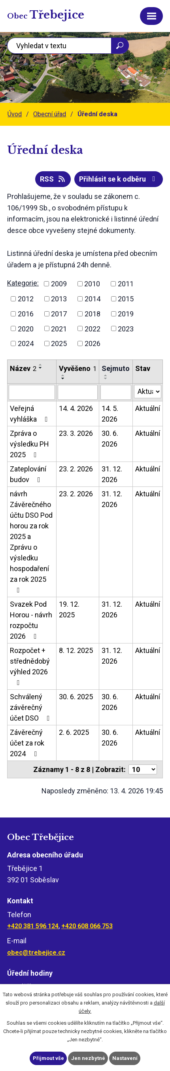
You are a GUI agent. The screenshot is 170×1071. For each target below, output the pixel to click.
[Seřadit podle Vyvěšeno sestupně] (63, 378)
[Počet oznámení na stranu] (142, 769)
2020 (26, 328)
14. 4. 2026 (76, 408)
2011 (126, 284)
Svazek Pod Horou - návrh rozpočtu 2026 (31, 620)
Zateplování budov (28, 474)
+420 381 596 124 (33, 926)
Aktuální (147, 408)
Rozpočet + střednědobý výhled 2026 (30, 666)
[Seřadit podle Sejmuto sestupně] (106, 378)
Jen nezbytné (88, 1058)
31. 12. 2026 (112, 474)
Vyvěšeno (77, 368)
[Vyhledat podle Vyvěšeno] (78, 392)
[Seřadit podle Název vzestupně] (40, 364)
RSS (53, 179)
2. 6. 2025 (74, 732)
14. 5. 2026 (110, 413)
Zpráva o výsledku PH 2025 (29, 444)
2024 (26, 343)
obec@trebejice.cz (36, 952)
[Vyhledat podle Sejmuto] (115, 392)
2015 (126, 299)
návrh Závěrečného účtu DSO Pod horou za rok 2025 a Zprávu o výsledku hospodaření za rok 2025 (31, 542)
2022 (92, 328)
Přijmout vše (48, 1058)
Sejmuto (116, 368)
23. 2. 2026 (76, 469)
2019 (126, 314)
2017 (59, 314)
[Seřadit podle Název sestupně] (40, 367)
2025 (59, 343)
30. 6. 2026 (110, 438)
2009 (59, 284)
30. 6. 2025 (76, 697)
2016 (26, 314)
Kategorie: (23, 283)
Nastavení (125, 1058)
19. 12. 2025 (69, 609)
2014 (92, 299)
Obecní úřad (49, 114)
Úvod (15, 114)
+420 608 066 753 (87, 926)
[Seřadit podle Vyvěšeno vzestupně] (63, 375)
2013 (59, 299)
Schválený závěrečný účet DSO (31, 707)
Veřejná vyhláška (30, 413)
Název (23, 368)
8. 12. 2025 (76, 650)
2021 (59, 328)
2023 (126, 328)
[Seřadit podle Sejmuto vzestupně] (106, 375)
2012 (26, 299)
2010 (92, 284)
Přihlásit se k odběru (119, 179)
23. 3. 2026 (76, 433)
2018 (92, 314)
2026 (92, 343)
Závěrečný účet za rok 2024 (27, 743)
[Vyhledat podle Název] (32, 392)
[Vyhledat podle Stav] (147, 391)
